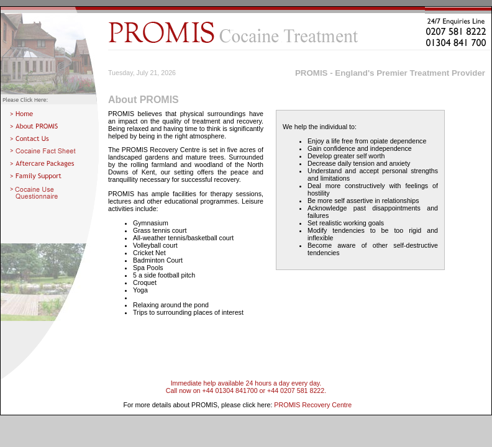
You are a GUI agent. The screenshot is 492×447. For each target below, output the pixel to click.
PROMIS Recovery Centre (313, 405)
